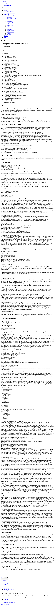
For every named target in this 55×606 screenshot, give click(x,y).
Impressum (6, 588)
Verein (5, 10)
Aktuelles (6, 36)
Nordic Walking (10, 30)
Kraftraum (9, 29)
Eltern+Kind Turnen (11, 18)
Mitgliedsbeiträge (11, 13)
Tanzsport (9, 33)
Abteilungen (6, 14)
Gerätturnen (9, 23)
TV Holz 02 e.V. (4, 1)
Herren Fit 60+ (10, 25)
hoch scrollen (4, 578)
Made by (5, 604)
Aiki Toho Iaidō (10, 15)
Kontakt (5, 37)
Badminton (9, 17)
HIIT (8, 26)
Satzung (5, 586)
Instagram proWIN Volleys (10, 602)
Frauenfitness (10, 21)
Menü (3, 7)
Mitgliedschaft (10, 11)
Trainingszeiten (7, 5)
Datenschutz (6, 590)
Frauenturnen (10, 22)
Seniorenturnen (10, 32)
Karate (8, 28)
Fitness (8, 19)
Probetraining (7, 3)
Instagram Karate (8, 600)
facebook (6, 599)
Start (2, 577)
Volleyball (9, 34)
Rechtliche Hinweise (9, 589)
